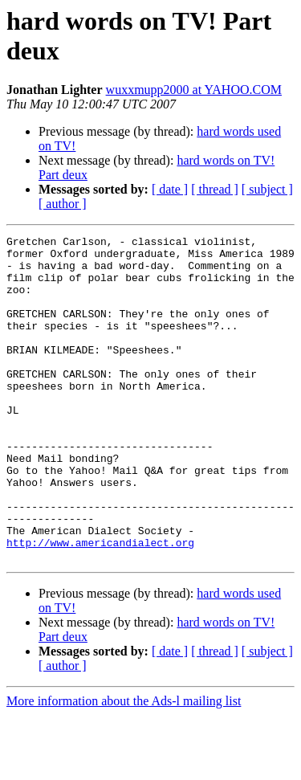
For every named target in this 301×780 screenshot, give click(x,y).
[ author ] (63, 203)
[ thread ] (214, 189)
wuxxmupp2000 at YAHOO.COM (194, 89)
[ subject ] (267, 189)
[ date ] (170, 189)
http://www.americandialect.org (100, 605)
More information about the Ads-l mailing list (123, 766)
